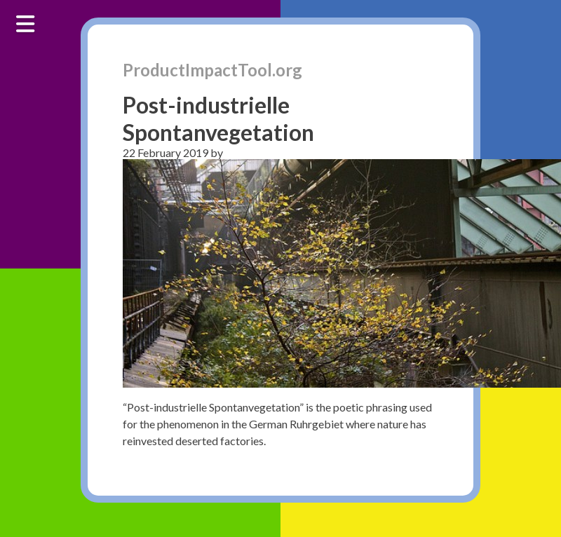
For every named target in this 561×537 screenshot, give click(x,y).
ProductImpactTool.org (212, 70)
